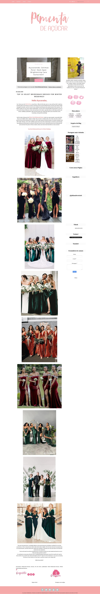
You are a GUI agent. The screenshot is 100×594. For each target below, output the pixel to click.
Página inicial (34, 582)
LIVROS (24, 1)
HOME (13, 1)
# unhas (78, 117)
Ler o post (39, 80)
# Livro (79, 114)
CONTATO (18, 1)
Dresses (32, 566)
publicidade (44, 566)
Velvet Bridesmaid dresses (53, 566)
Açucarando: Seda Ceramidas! (77, 148)
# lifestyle (79, 115)
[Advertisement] (42, 44)
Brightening (39, 64)
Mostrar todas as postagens (54, 87)
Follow (75, 277)
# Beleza (71, 114)
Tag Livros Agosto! (77, 137)
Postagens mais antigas (60, 582)
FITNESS (29, 1)
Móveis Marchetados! (77, 156)
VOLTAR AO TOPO (74, 592)
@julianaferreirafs (78, 228)
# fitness (71, 115)
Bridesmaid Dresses (26, 566)
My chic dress (38, 566)
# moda (71, 117)
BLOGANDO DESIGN (64, 592)
